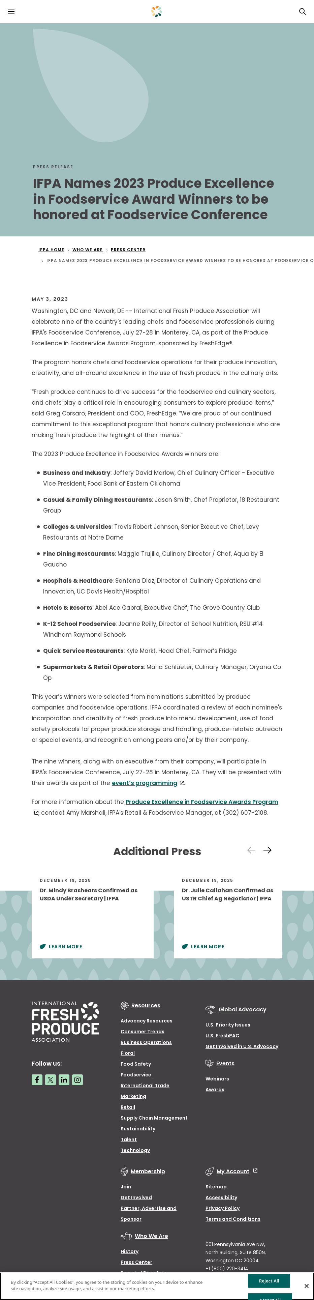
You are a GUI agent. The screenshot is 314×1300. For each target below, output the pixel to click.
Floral (128, 1053)
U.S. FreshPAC (222, 1035)
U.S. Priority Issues (228, 1024)
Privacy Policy (223, 1208)
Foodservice (136, 1074)
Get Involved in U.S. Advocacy (242, 1046)
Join (126, 1186)
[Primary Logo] (156, 11)
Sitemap (216, 1186)
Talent (129, 1139)
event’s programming (144, 783)
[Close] (306, 1285)
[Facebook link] (37, 1079)
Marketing (133, 1096)
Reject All (269, 1280)
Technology (135, 1150)
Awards (215, 1089)
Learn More (65, 946)
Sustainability (138, 1128)
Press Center (136, 1262)
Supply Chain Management (154, 1118)
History (129, 1251)
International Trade (145, 1085)
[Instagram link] (77, 1079)
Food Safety (136, 1064)
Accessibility (221, 1197)
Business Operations (146, 1042)
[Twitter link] (50, 1079)
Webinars (217, 1078)
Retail (128, 1107)
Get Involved (136, 1197)
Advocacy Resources (146, 1020)
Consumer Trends (142, 1031)
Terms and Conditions (233, 1219)
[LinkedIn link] (64, 1079)
